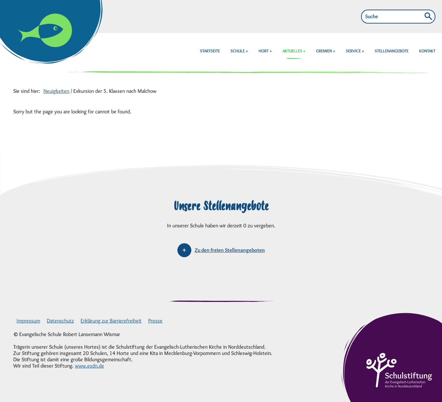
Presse (155, 320)
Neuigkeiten (56, 91)
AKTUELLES (293, 50)
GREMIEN (324, 50)
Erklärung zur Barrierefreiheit (111, 320)
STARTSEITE (210, 50)
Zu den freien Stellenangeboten (230, 250)
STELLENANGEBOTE (392, 50)
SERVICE (354, 50)
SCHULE (238, 50)
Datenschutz (60, 320)
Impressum (28, 320)
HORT (264, 50)
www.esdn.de (89, 366)
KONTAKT (427, 50)
